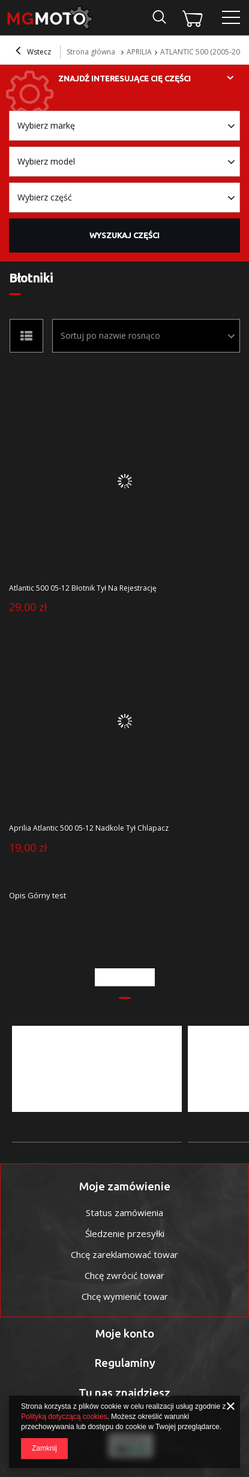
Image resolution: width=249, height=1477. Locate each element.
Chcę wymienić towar (125, 1296)
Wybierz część (44, 197)
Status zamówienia (124, 1212)
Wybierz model (46, 161)
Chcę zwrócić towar (124, 1275)
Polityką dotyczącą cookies (64, 1416)
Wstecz (33, 52)
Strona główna (91, 52)
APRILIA (139, 52)
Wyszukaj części (124, 235)
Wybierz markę (46, 125)
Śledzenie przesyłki (124, 1233)
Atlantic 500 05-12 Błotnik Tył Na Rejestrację (83, 588)
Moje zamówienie (124, 1186)
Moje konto (124, 1333)
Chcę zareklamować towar (124, 1254)
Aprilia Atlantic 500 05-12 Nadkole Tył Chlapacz (89, 828)
